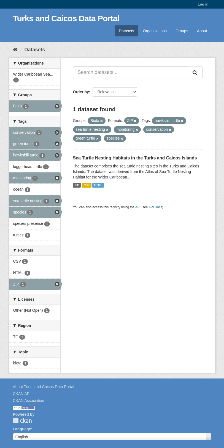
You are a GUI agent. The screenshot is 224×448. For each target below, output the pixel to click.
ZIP (77, 185)
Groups (182, 31)
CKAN (22, 420)
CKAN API (22, 393)
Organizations (155, 31)
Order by (81, 92)
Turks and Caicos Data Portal (66, 18)
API (138, 207)
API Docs (155, 207)
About (202, 31)
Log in (203, 4)
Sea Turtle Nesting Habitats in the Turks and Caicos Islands (135, 158)
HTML (98, 185)
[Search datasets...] (130, 72)
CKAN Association (28, 400)
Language (22, 429)
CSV (87, 185)
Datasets (126, 31)
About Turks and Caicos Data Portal (43, 387)
